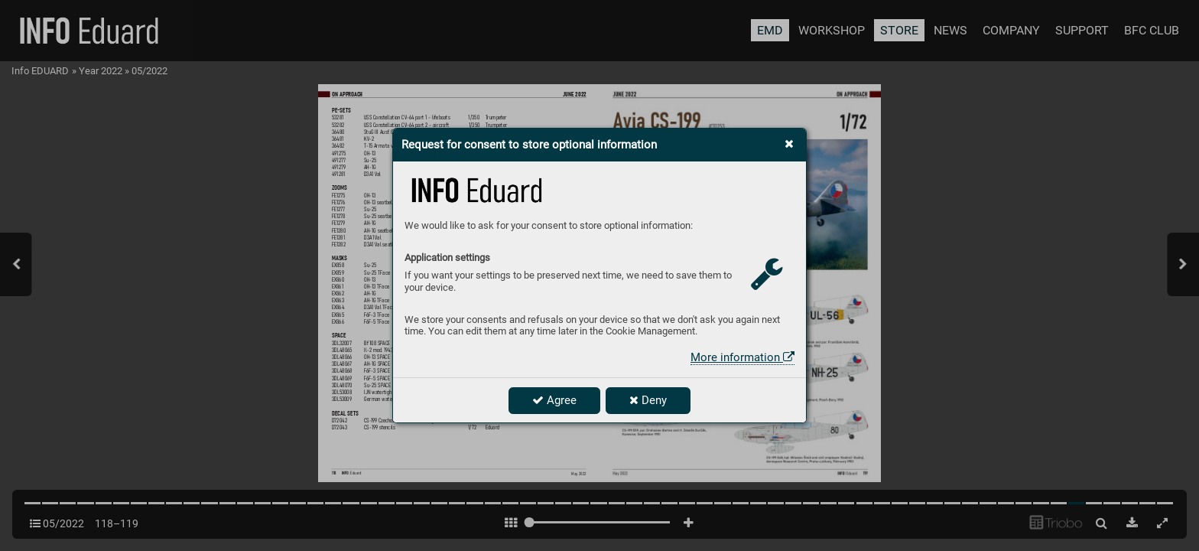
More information (742, 357)
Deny (648, 400)
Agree (554, 400)
